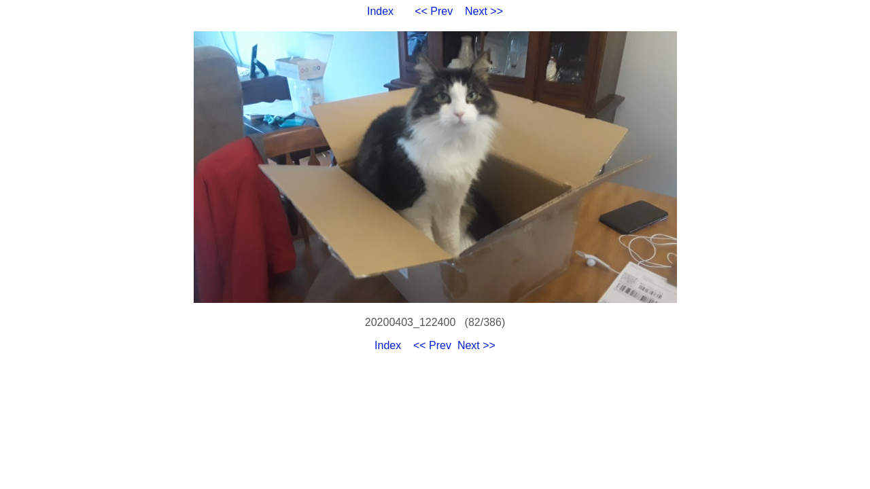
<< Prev (434, 11)
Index (380, 11)
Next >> (484, 11)
